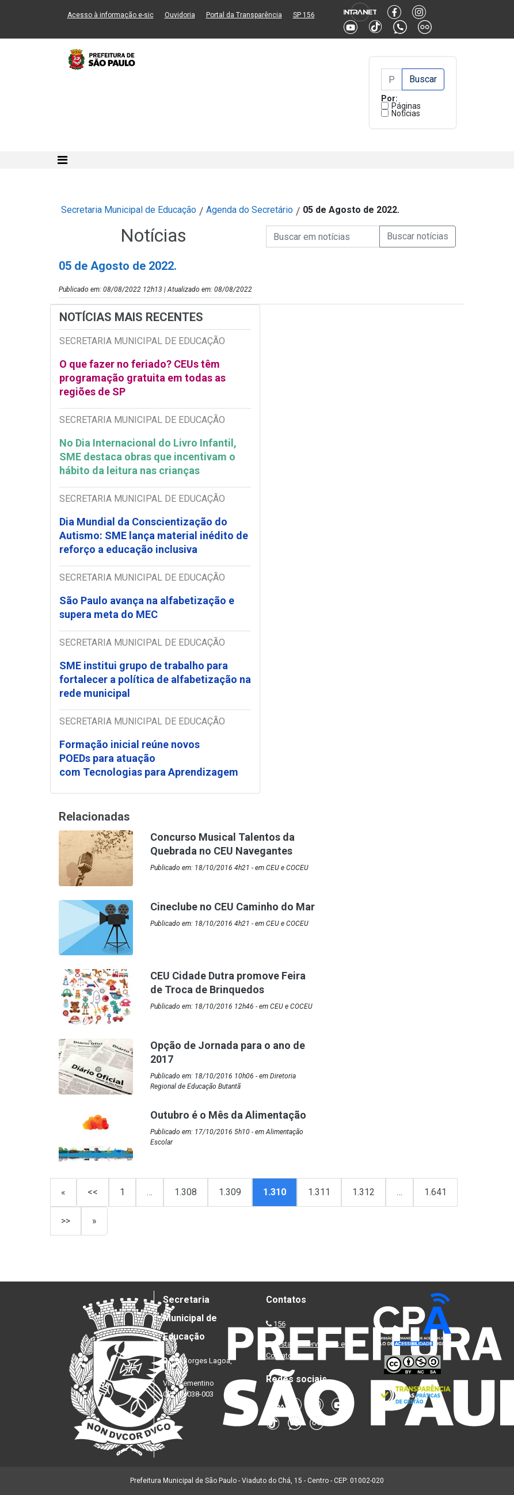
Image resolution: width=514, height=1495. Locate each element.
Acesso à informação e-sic (110, 15)
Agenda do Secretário (249, 209)
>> (65, 1220)
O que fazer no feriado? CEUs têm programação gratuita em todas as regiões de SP (142, 378)
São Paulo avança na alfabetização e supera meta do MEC (146, 607)
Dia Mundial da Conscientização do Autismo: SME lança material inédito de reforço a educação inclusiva (153, 535)
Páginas (406, 105)
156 (279, 1323)
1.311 (319, 1192)
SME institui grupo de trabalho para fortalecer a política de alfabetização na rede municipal (155, 679)
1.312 (363, 1192)
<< (92, 1192)
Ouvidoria (180, 15)
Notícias (405, 113)
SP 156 (304, 15)
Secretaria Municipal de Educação (128, 209)
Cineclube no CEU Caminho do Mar (232, 907)
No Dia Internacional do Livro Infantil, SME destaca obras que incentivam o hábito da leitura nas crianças (148, 456)
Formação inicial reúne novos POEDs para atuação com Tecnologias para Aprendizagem (150, 758)
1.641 (435, 1192)
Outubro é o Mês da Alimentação (228, 1115)
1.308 (185, 1192)
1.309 (230, 1192)
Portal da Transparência (244, 15)
